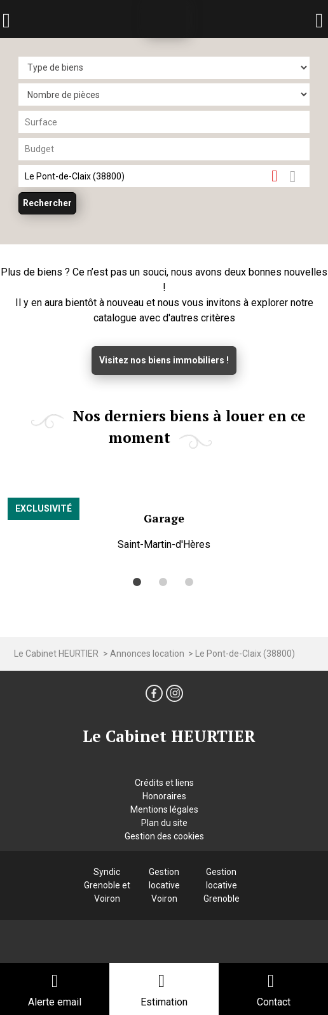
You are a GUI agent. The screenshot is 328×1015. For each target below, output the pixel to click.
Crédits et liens (164, 783)
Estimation (164, 1002)
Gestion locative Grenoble (221, 885)
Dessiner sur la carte (299, 176)
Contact (273, 1002)
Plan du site (164, 823)
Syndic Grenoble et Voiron (107, 885)
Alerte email (54, 1002)
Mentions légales (164, 809)
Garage (164, 518)
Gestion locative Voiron (164, 885)
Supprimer (279, 175)
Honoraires (164, 796)
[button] (137, 582)
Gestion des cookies (164, 836)
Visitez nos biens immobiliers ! (164, 360)
